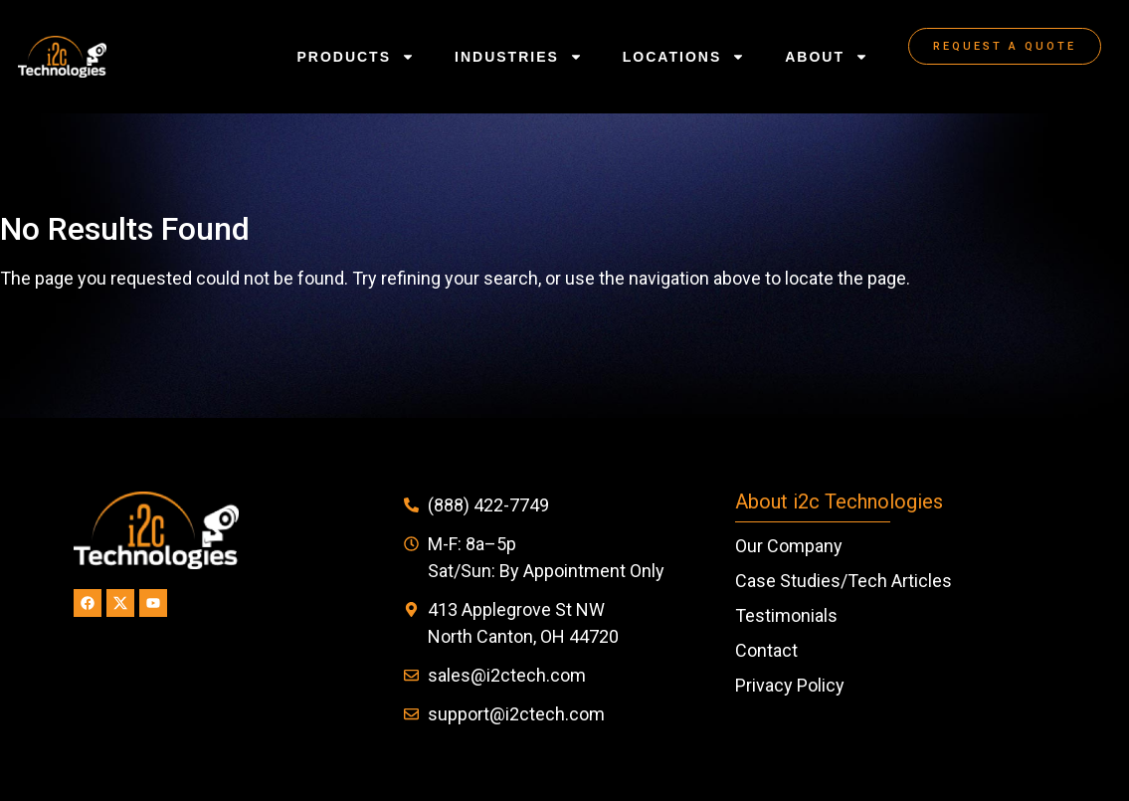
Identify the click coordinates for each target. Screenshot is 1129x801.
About (826, 57)
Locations (684, 57)
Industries (519, 57)
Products (355, 57)
